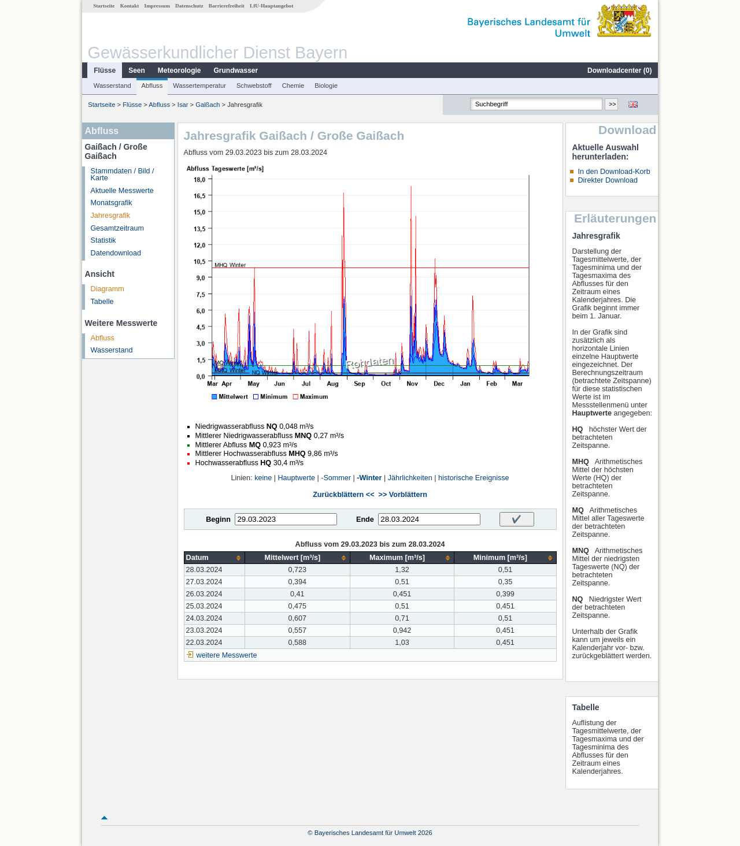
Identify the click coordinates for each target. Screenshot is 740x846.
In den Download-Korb (614, 172)
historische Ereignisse (473, 478)
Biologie (326, 85)
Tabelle (102, 302)
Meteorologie (179, 70)
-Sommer (336, 478)
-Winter (369, 478)
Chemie (293, 85)
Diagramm (107, 289)
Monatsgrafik (111, 203)
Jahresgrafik (111, 216)
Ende (365, 519)
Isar (182, 104)
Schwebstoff (254, 85)
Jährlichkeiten (410, 478)
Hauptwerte (296, 478)
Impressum (157, 6)
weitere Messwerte (227, 655)
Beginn (218, 519)
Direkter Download (608, 180)
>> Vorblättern (403, 495)
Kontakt (129, 6)
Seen (136, 70)
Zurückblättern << (343, 495)
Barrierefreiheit (227, 6)
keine (263, 478)
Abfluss (152, 85)
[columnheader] (214, 558)
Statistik (103, 240)
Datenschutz (189, 6)
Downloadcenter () (619, 70)
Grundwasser (236, 70)
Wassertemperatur (199, 85)
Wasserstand (112, 85)
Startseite (103, 6)
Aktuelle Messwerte (122, 191)
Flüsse (105, 70)
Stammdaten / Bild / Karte (122, 175)
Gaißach (207, 104)
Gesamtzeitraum (117, 228)
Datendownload (116, 253)
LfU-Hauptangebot (271, 6)
